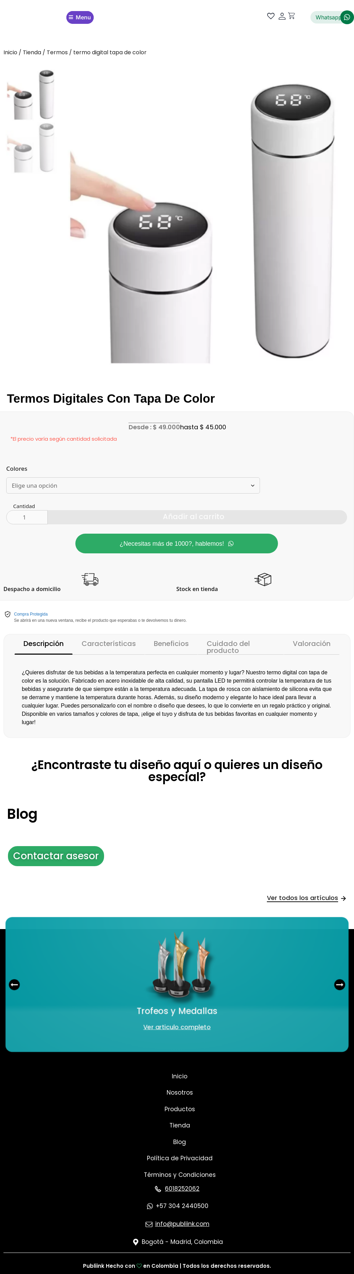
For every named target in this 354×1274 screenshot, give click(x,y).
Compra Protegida (31, 613)
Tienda (32, 52)
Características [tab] (109, 642)
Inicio (10, 52)
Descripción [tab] (44, 642)
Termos (57, 52)
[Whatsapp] (347, 17)
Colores (16, 467)
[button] (18, 983)
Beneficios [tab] (171, 642)
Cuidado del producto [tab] (228, 646)
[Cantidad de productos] (27, 516)
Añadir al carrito (193, 515)
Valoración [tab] (311, 642)
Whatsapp (329, 17)
